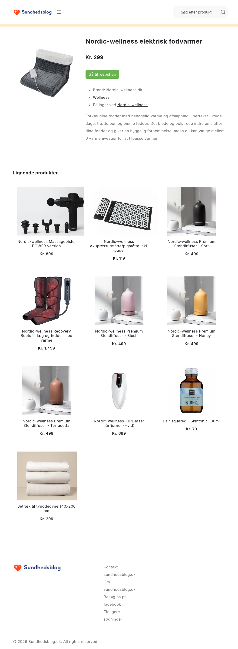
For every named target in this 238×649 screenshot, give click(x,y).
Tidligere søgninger (113, 615)
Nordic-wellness (132, 104)
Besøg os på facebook (115, 601)
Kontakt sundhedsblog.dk (119, 571)
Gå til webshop (102, 74)
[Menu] (59, 12)
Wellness (101, 97)
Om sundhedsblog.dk (119, 586)
